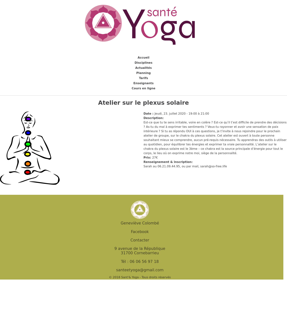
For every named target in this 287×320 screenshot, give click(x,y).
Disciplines (143, 62)
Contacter (140, 240)
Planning (143, 73)
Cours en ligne (143, 88)
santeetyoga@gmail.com (139, 270)
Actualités (143, 68)
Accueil (144, 57)
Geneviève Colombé (140, 223)
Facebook (140, 232)
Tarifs (143, 78)
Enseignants (143, 83)
